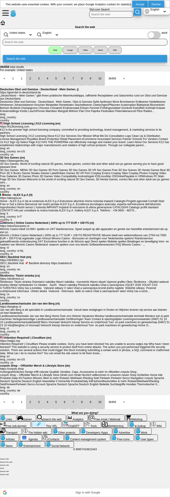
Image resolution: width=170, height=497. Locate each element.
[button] (85, 492)
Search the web (15, 58)
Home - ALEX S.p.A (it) (18, 194)
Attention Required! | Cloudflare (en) (27, 337)
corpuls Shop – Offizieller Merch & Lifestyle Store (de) (35, 365)
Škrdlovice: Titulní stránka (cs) (20, 275)
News (100, 50)
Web (55, 50)
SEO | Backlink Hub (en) (15, 257)
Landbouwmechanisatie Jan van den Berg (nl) (30, 303)
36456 (112, 78)
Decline (156, 4)
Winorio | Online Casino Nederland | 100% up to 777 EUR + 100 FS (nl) (48, 222)
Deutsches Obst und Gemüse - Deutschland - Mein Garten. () (39, 89)
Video (85, 50)
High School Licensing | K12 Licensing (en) (32, 123)
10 (99, 78)
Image (70, 50)
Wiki (115, 50)
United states (25, 70)
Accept (140, 4)
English (154, 9)
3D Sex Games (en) (12, 157)
